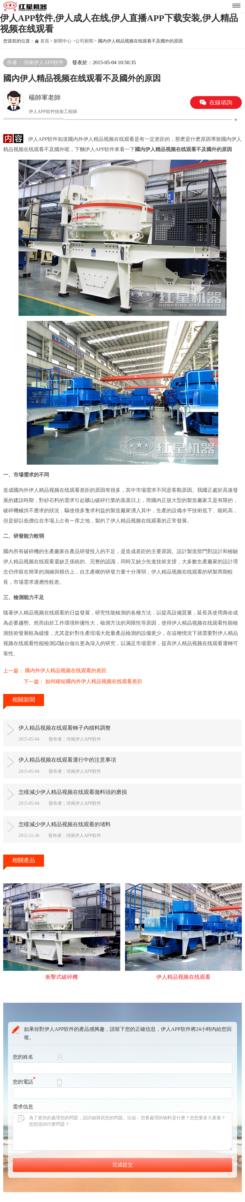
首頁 (44, 41)
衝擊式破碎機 (61, 974)
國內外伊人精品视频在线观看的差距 (66, 658)
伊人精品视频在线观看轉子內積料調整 (73, 716)
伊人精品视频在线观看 (183, 974)
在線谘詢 (220, 102)
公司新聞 (84, 41)
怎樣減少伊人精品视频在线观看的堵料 (73, 819)
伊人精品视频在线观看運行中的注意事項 (76, 751)
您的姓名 (23, 1054)
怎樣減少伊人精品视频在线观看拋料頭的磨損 (82, 785)
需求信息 (23, 1104)
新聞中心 (62, 41)
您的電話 (24, 1079)
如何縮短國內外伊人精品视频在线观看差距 (73, 670)
